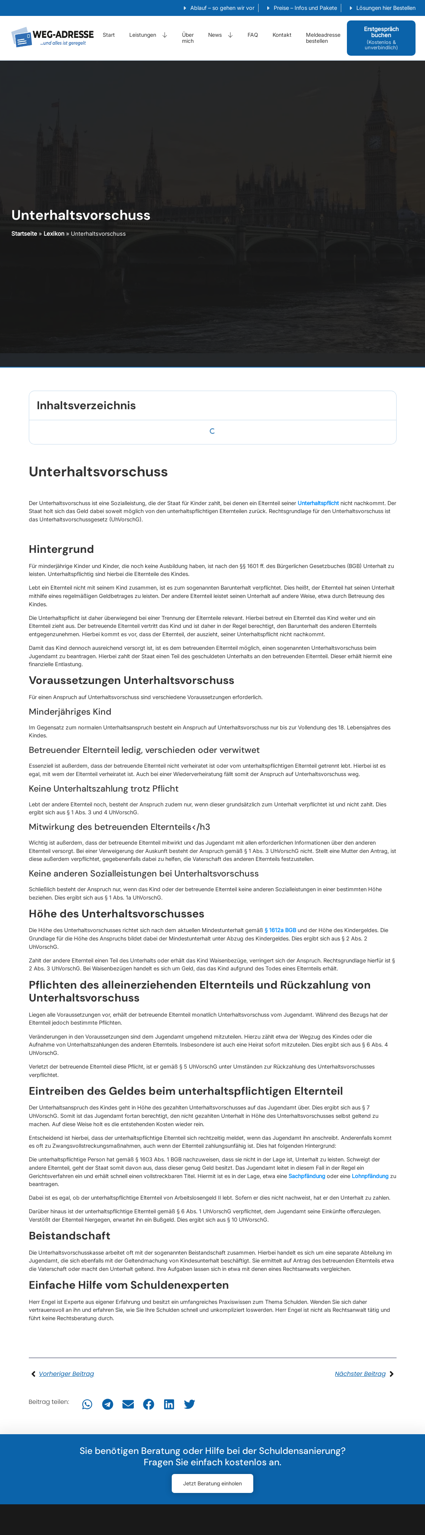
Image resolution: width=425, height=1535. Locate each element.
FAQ (253, 34)
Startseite (24, 233)
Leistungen (148, 34)
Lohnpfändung (370, 1176)
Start (109, 34)
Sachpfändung (307, 1176)
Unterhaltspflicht (318, 503)
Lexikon (54, 233)
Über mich (188, 37)
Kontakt (282, 34)
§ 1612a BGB (280, 930)
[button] (87, 1404)
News (220, 34)
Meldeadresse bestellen (323, 37)
